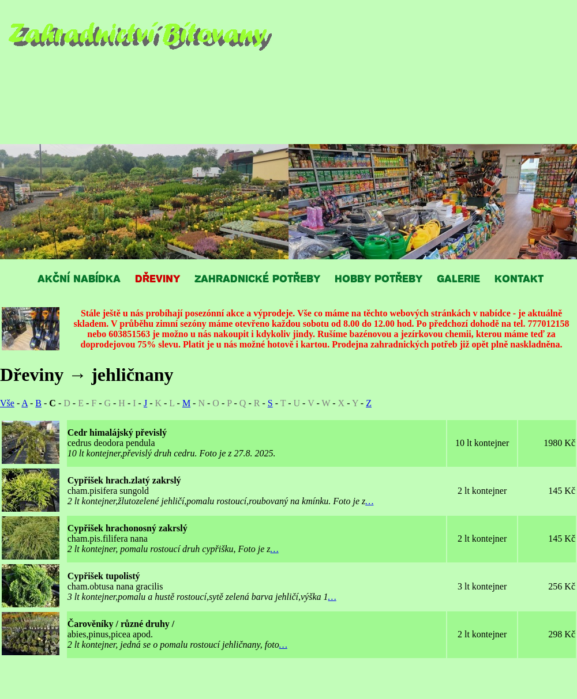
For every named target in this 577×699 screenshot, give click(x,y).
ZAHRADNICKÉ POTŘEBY (257, 278)
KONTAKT (519, 278)
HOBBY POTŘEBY (378, 278)
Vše (7, 403)
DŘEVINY (157, 278)
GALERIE (458, 278)
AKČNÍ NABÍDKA (79, 278)
